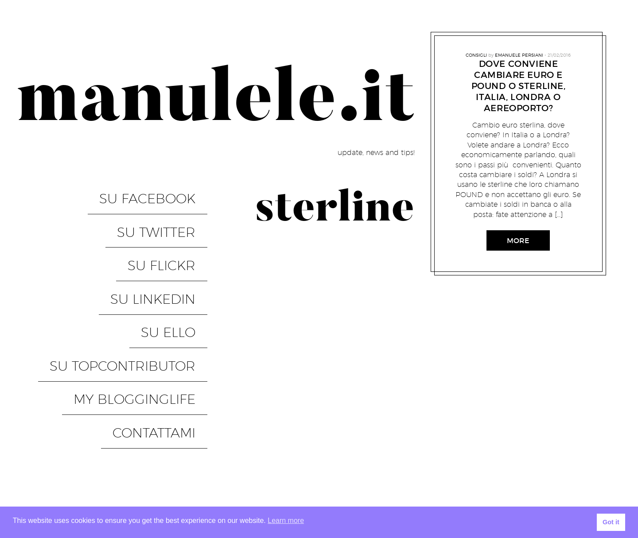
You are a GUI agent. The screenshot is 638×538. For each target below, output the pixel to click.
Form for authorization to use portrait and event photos (509, 430)
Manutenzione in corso (415, 446)
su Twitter (168, 209)
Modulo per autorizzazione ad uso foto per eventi (523, 463)
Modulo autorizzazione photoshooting (542, 446)
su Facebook (159, 190)
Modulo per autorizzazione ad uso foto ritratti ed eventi (510, 479)
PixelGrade (191, 471)
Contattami (165, 324)
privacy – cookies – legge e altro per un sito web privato (513, 495)
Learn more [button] (286, 520)
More (518, 240)
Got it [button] (611, 522)
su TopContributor (134, 286)
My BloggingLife (146, 305)
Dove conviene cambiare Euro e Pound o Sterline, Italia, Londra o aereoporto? (518, 85)
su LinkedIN (164, 247)
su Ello (180, 267)
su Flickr (173, 228)
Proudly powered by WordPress (67, 471)
